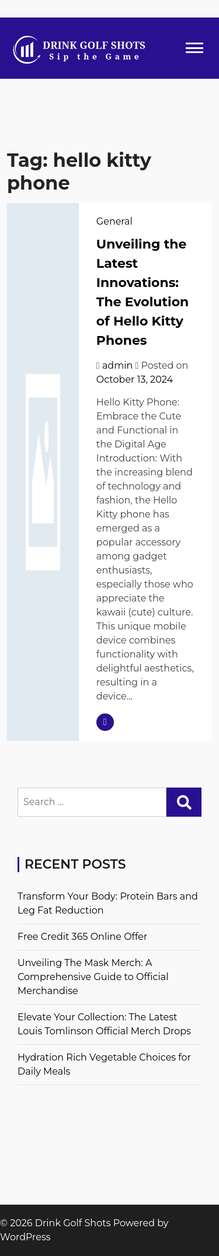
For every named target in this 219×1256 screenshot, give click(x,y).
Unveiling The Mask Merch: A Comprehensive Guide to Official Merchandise (93, 976)
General (114, 221)
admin (117, 365)
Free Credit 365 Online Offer (82, 936)
